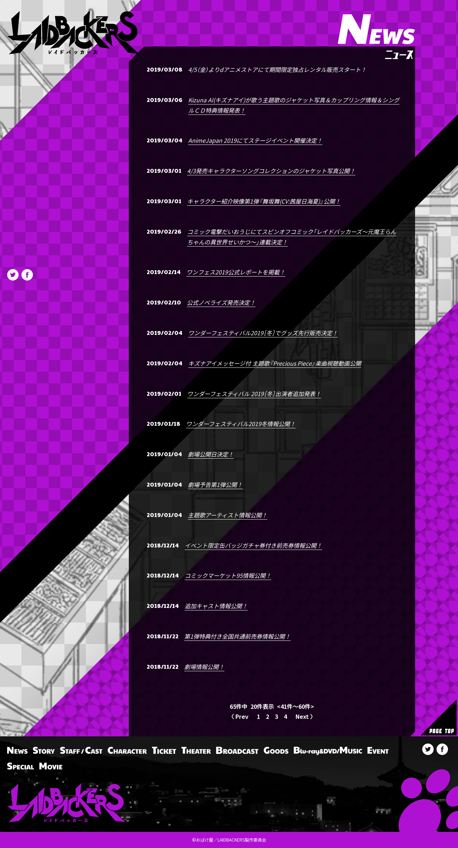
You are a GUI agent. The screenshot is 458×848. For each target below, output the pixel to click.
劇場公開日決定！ (211, 454)
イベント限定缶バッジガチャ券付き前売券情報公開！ (253, 545)
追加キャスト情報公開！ (216, 605)
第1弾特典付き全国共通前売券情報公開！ (237, 636)
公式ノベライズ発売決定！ (221, 302)
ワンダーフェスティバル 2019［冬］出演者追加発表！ (254, 393)
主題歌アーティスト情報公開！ (227, 515)
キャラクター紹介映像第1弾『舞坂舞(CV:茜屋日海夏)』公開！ (264, 201)
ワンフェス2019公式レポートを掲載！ (235, 272)
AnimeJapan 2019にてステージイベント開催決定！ (255, 140)
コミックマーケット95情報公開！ (228, 575)
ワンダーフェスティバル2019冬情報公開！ (241, 423)
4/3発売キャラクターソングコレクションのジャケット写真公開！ (271, 170)
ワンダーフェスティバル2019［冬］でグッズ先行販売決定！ (263, 332)
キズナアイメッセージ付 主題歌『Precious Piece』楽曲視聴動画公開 (274, 363)
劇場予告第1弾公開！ (215, 484)
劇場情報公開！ (204, 666)
